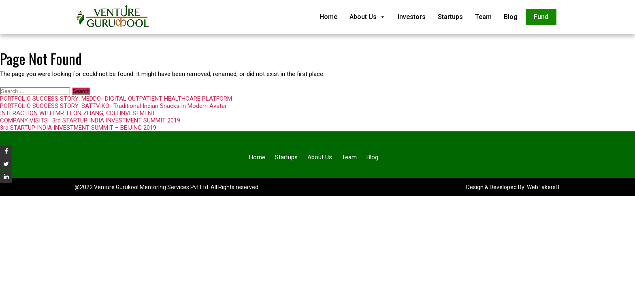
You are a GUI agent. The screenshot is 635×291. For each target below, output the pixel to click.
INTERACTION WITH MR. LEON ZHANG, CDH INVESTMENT (78, 113)
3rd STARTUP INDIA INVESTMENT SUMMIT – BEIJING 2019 (78, 127)
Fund (541, 17)
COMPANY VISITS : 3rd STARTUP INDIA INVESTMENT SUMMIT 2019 (90, 120)
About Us (367, 17)
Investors (412, 17)
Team (483, 17)
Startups (450, 17)
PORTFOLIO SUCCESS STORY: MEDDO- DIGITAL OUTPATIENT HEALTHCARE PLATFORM (116, 98)
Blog (511, 17)
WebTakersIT (543, 187)
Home (328, 17)
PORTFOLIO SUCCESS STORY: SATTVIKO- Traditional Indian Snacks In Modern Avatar (113, 106)
